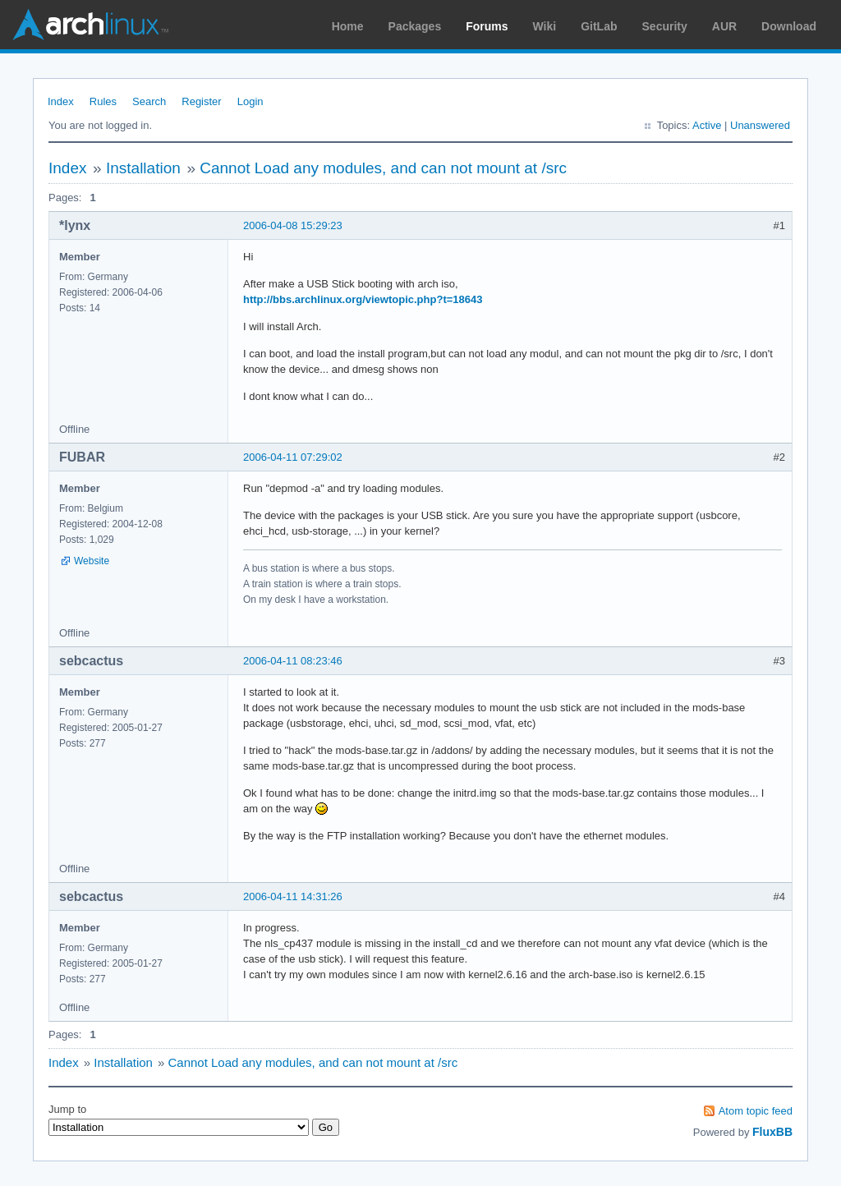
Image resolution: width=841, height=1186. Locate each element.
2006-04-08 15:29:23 (292, 225)
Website (91, 561)
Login (250, 101)
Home (348, 26)
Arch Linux (90, 24)
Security (664, 26)
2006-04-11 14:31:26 (292, 896)
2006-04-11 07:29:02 (292, 457)
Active (706, 125)
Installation (143, 168)
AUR (724, 26)
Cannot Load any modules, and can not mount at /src (383, 168)
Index (61, 101)
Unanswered (760, 125)
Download (788, 26)
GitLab (599, 26)
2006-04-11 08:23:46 (292, 661)
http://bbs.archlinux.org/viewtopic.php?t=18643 (362, 299)
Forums (487, 26)
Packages (415, 26)
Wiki (545, 26)
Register (201, 101)
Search (149, 101)
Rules (103, 101)
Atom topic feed (756, 1111)
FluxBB (772, 1131)
